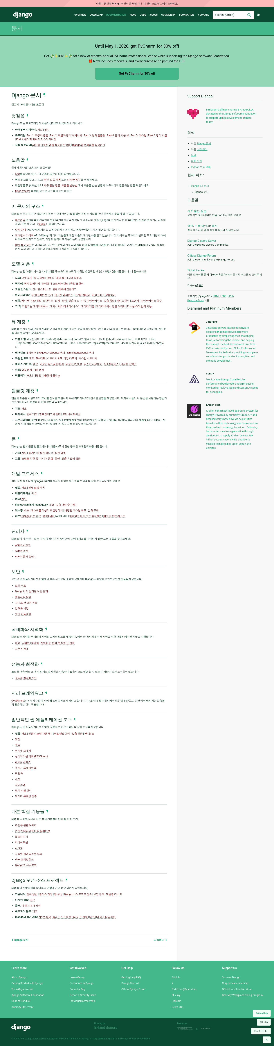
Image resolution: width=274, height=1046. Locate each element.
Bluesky (176, 995)
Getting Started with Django (27, 983)
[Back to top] (267, 1040)
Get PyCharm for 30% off (137, 73)
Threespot (185, 1028)
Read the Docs (195, 300)
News (133, 14)
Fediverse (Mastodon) (184, 989)
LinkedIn (176, 1000)
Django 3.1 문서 (200, 185)
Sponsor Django (231, 977)
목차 (193, 155)
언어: (264, 1022)
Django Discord (130, 983)
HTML (216, 296)
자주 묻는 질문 (196, 211)
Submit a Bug (77, 989)
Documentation (116, 14)
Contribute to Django (81, 983)
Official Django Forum (201, 255)
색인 (190, 226)
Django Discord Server (201, 240)
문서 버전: (261, 1031)
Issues (153, 14)
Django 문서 (19, 939)
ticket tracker (22, 191)
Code (143, 14)
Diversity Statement (22, 1007)
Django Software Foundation (27, 995)
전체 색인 (196, 161)
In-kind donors (105, 1027)
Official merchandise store (237, 989)
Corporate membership (235, 983)
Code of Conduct (20, 1000)
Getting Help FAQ (131, 977)
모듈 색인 (200, 226)
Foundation (186, 14)
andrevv (210, 1028)
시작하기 (160, 939)
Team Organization (22, 989)
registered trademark (104, 1038)
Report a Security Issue (83, 995)
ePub (231, 296)
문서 (17, 28)
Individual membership (82, 1000)
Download (96, 14)
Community (168, 14)
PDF (223, 296)
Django (22, 15)
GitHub (176, 977)
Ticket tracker (196, 270)
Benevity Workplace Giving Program (242, 995)
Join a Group (77, 977)
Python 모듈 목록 (201, 167)
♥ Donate (203, 14)
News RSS (177, 1007)
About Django (19, 977)
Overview (80, 14)
